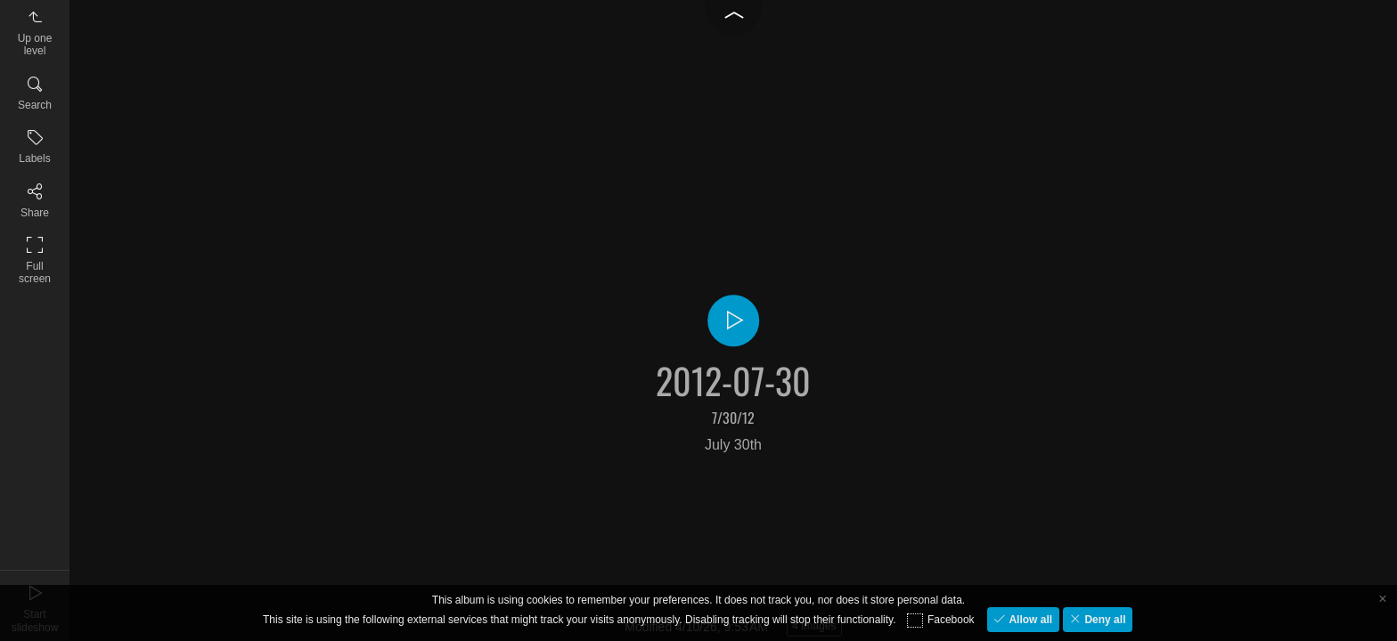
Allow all (1029, 619)
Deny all (1103, 619)
